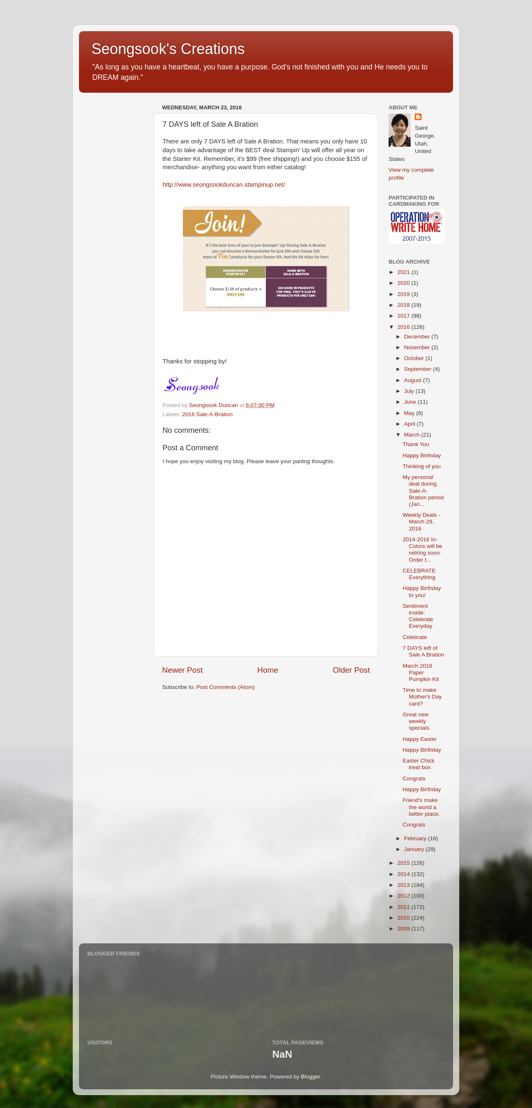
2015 (404, 863)
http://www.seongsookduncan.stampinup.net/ (224, 184)
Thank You (416, 444)
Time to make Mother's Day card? (422, 696)
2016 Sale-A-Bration (207, 414)
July (410, 391)
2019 (404, 294)
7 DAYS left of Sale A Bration (423, 651)
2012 (404, 896)
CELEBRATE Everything (419, 574)
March (412, 435)
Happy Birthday (422, 455)
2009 (404, 928)
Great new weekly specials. (417, 721)
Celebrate (415, 637)
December (417, 336)
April (410, 424)
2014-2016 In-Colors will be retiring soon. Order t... (422, 549)
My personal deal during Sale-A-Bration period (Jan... (423, 490)
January (415, 849)
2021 (404, 272)
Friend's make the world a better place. (421, 807)
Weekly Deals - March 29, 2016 (422, 521)
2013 (404, 885)
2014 (404, 874)
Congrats (414, 778)
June (411, 402)
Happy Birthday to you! (422, 591)
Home (267, 670)
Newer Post (182, 670)
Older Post (351, 670)
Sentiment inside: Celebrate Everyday (418, 616)
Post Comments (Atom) (226, 687)
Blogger (310, 1076)
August (413, 380)
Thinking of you (422, 466)
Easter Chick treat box (419, 764)
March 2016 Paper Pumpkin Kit (421, 672)
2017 (404, 316)
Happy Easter (420, 739)
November (417, 347)
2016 (404, 327)
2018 (404, 305)
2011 (404, 907)
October (415, 358)
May (410, 413)
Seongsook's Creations (168, 48)
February (416, 838)
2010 (404, 918)
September (418, 369)
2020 (404, 283)
